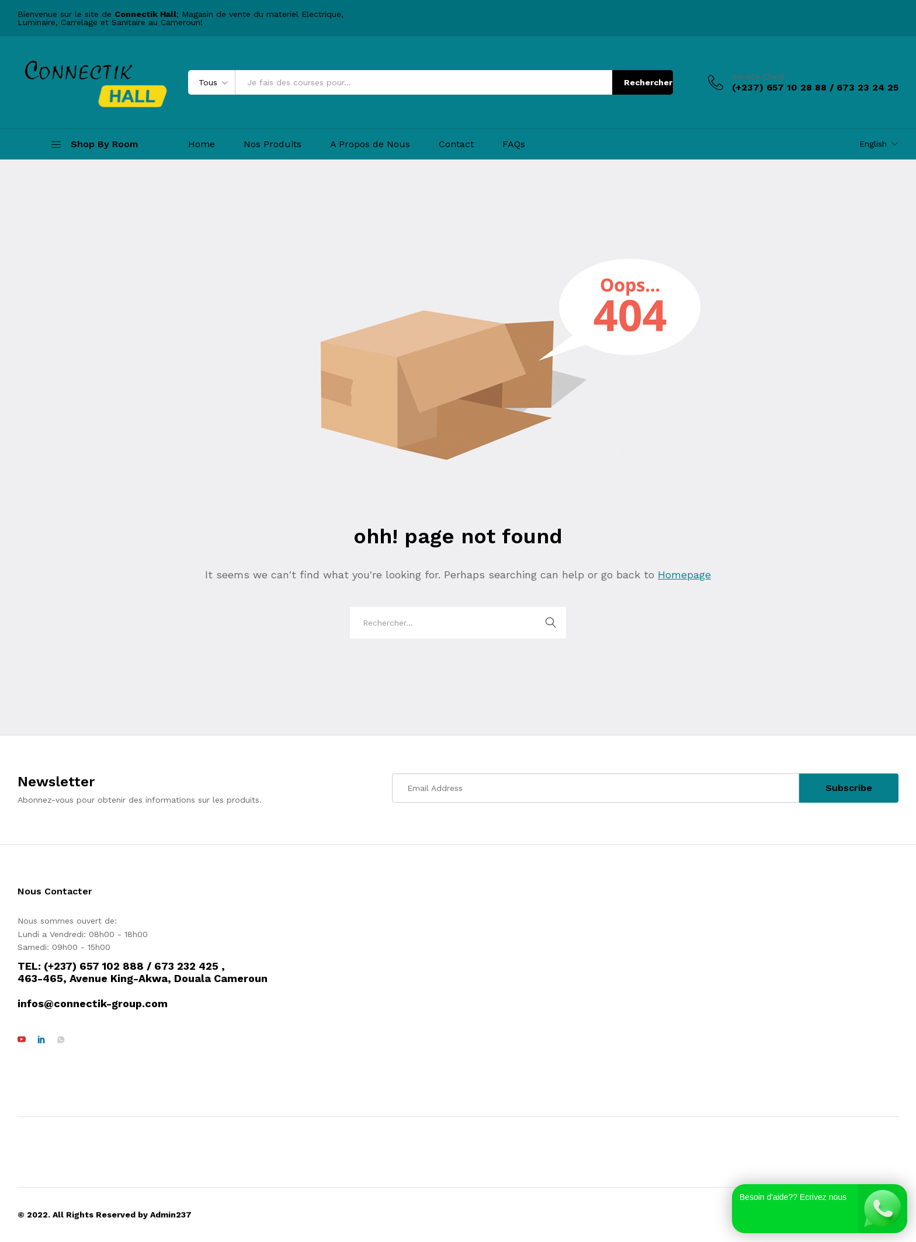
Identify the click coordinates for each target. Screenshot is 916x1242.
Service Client (758, 76)
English (873, 144)
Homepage (684, 574)
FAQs (513, 144)
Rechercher (648, 82)
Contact (456, 144)
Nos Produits (272, 144)
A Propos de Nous (370, 144)
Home (201, 144)
